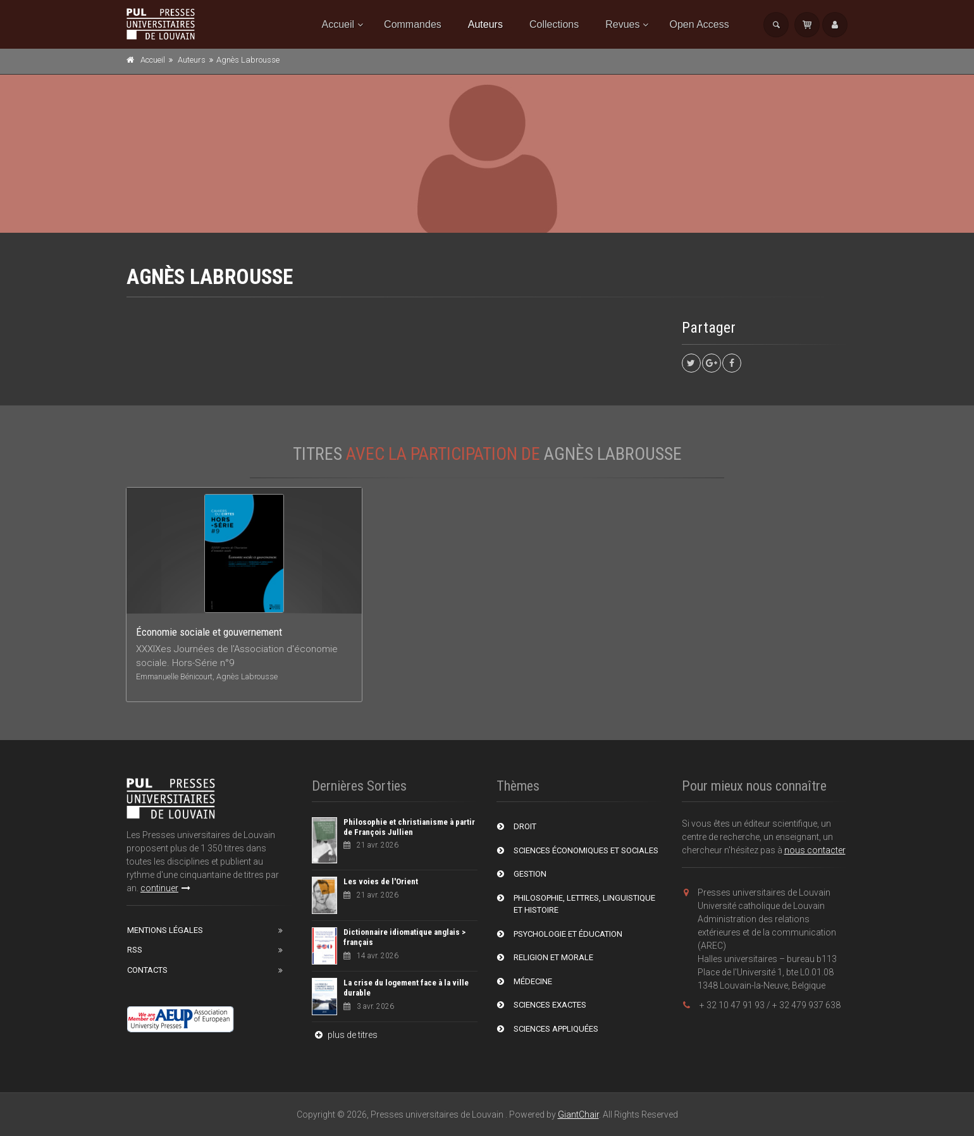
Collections (554, 24)
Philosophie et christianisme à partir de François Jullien (409, 827)
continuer (165, 888)
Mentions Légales (165, 930)
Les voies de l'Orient (380, 881)
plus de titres (345, 1035)
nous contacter (815, 850)
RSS (134, 949)
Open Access (699, 24)
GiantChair (578, 1114)
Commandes (412, 24)
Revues (622, 24)
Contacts (147, 970)
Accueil (338, 24)
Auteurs (485, 24)
